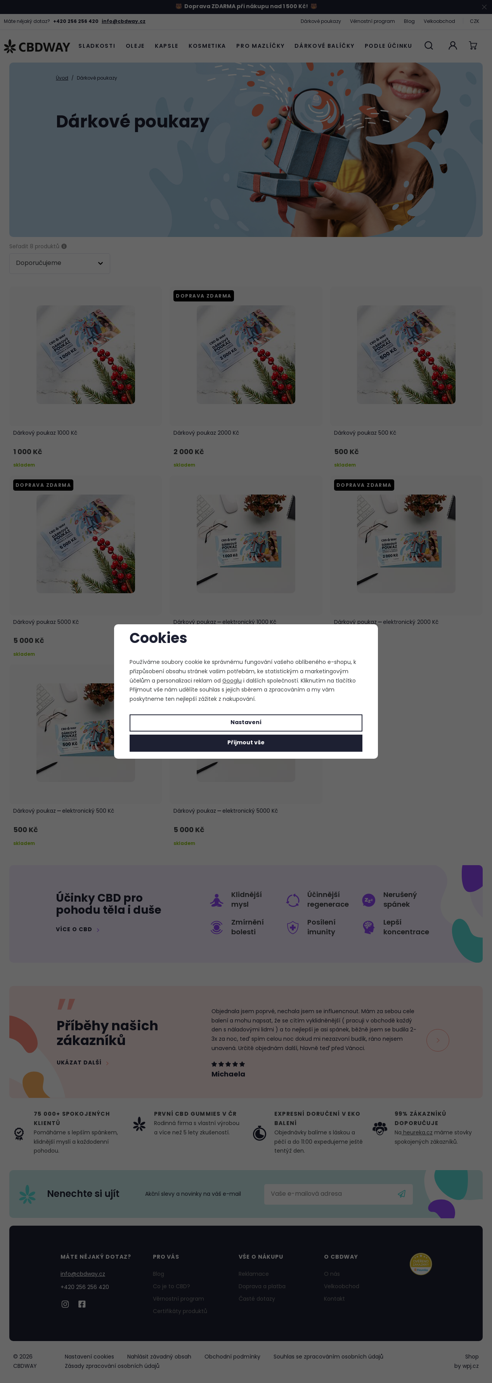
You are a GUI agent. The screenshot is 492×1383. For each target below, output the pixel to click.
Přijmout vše (246, 743)
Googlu (232, 681)
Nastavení (246, 723)
